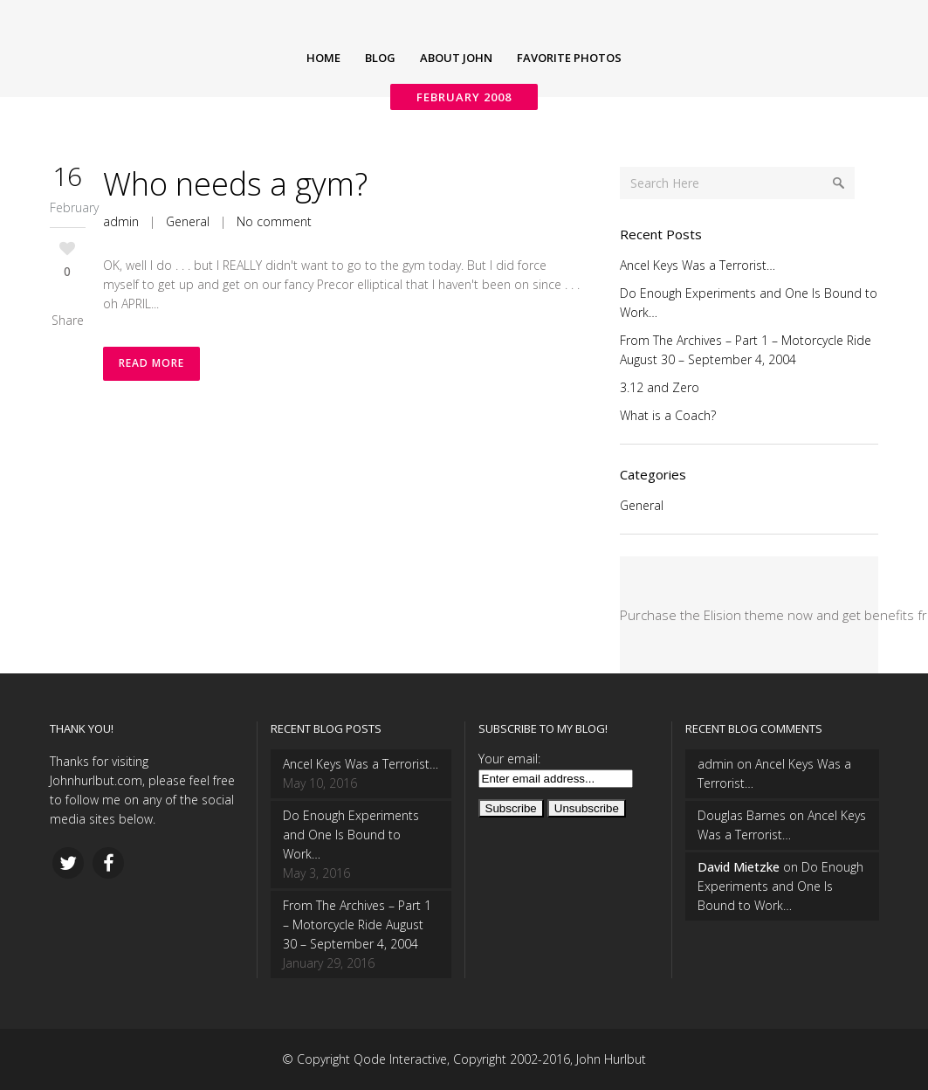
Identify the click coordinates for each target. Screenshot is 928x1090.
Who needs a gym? (235, 183)
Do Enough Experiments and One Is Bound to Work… (351, 834)
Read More (151, 363)
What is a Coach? (668, 415)
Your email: (509, 758)
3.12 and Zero (659, 387)
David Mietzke (739, 867)
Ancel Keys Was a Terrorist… (697, 265)
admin (121, 221)
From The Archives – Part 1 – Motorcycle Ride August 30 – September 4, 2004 (357, 924)
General (188, 221)
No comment (274, 221)
